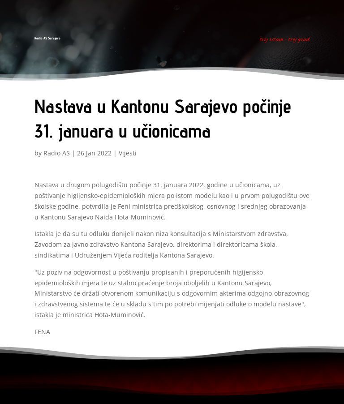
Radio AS (56, 153)
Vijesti (128, 153)
